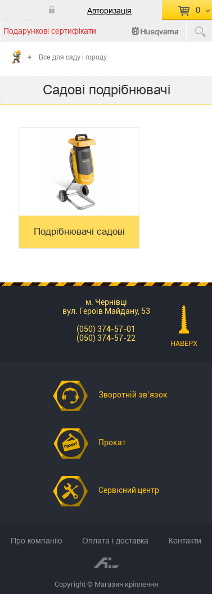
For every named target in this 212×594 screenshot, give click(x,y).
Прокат (112, 442)
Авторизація (109, 10)
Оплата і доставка (115, 540)
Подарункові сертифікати (49, 30)
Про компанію (36, 540)
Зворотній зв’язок (133, 394)
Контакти (185, 540)
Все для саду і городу (73, 57)
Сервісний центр (128, 490)
